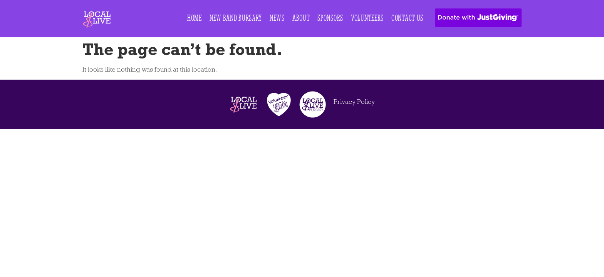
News (277, 18)
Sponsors (330, 18)
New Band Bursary (236, 18)
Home (194, 18)
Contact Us (407, 18)
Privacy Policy (354, 102)
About (301, 18)
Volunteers (367, 18)
